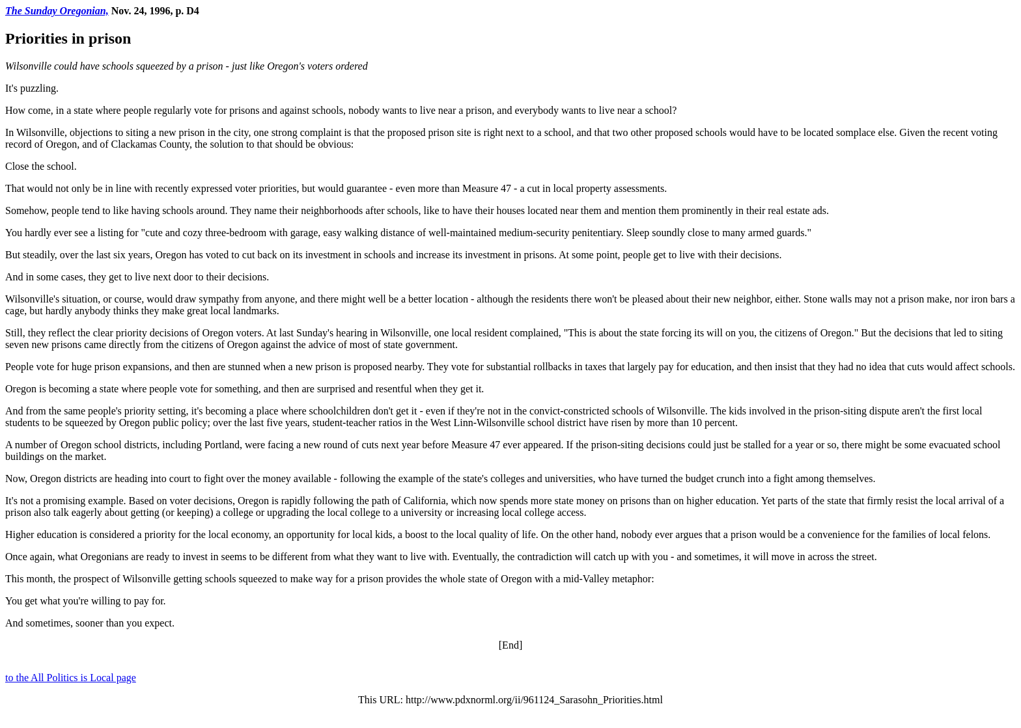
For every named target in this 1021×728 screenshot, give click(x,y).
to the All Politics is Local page (70, 677)
